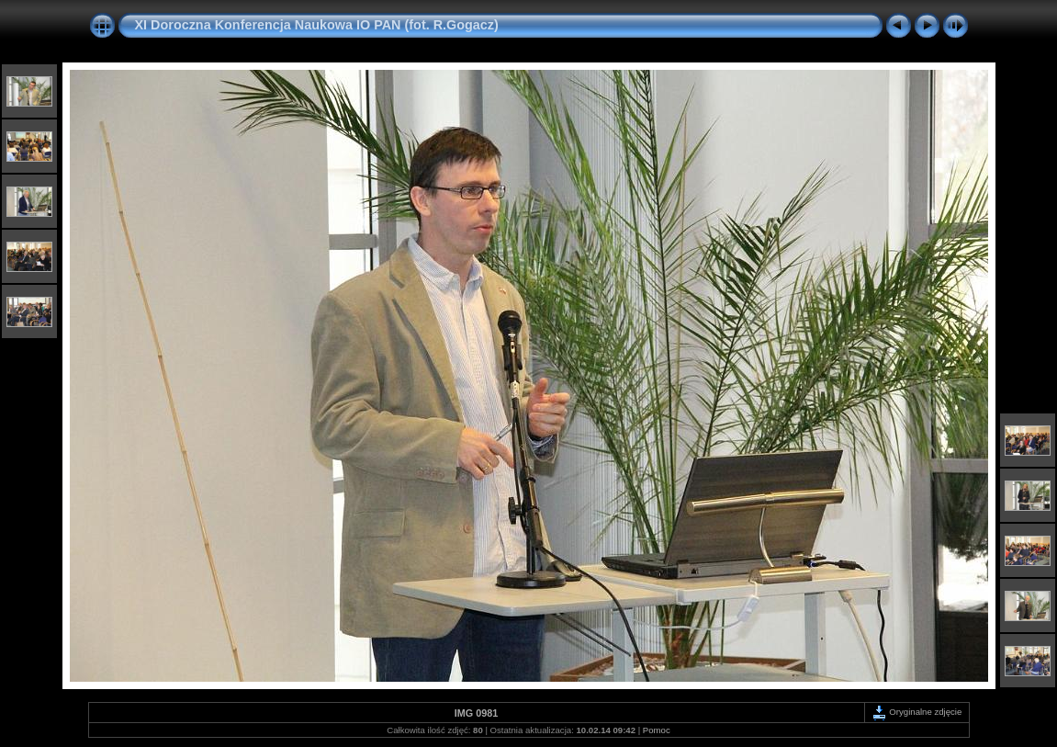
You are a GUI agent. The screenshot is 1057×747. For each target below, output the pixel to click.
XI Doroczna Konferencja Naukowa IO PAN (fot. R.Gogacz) (317, 24)
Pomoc (656, 730)
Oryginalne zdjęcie (916, 712)
